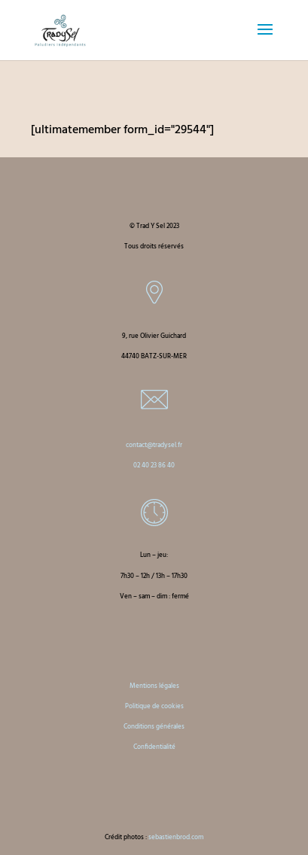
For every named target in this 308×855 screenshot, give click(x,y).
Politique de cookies (154, 706)
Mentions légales (154, 686)
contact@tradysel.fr (154, 445)
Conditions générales (154, 727)
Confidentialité (154, 747)
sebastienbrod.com (175, 837)
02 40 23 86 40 (154, 466)
